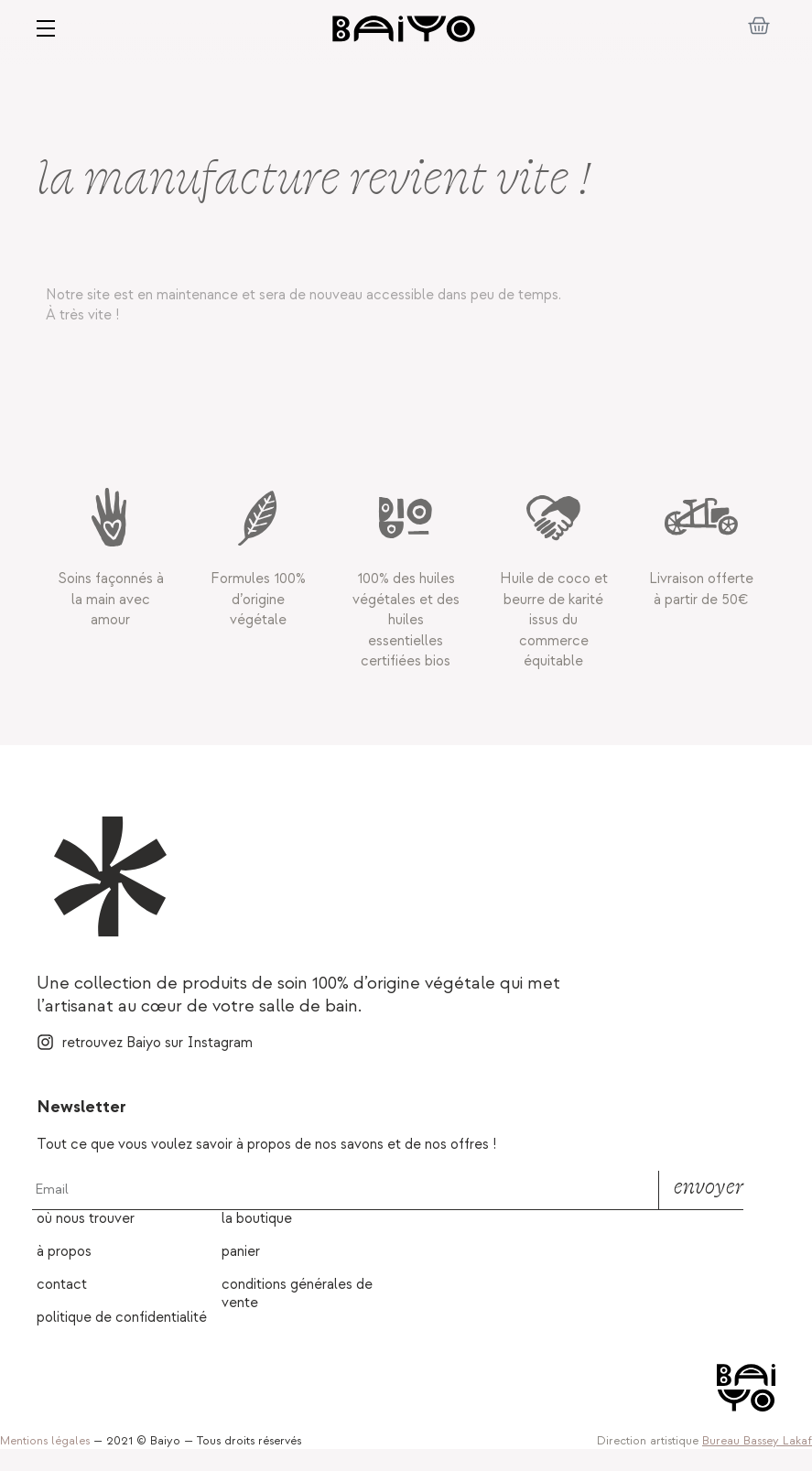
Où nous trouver (86, 1219)
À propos (64, 1251)
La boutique (257, 1219)
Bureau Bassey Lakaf (757, 1440)
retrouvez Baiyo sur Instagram (157, 1043)
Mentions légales (45, 1440)
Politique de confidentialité (122, 1317)
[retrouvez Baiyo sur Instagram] (45, 1042)
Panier (241, 1251)
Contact (62, 1284)
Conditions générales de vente (297, 1294)
